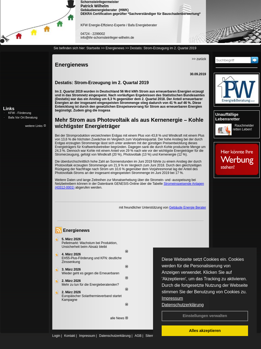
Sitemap (151, 336)
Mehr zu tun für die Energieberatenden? (90, 285)
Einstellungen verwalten (205, 316)
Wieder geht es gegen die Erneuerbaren (90, 273)
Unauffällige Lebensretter (227, 116)
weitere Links (35, 125)
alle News (119, 318)
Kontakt (69, 336)
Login (56, 336)
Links (9, 108)
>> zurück (199, 59)
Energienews (76, 230)
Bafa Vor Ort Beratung (23, 117)
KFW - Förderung (19, 112)
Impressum (172, 298)
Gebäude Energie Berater (187, 207)
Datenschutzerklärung (183, 304)
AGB (138, 336)
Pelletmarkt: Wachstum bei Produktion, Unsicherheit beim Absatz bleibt (89, 245)
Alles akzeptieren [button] (205, 330)
